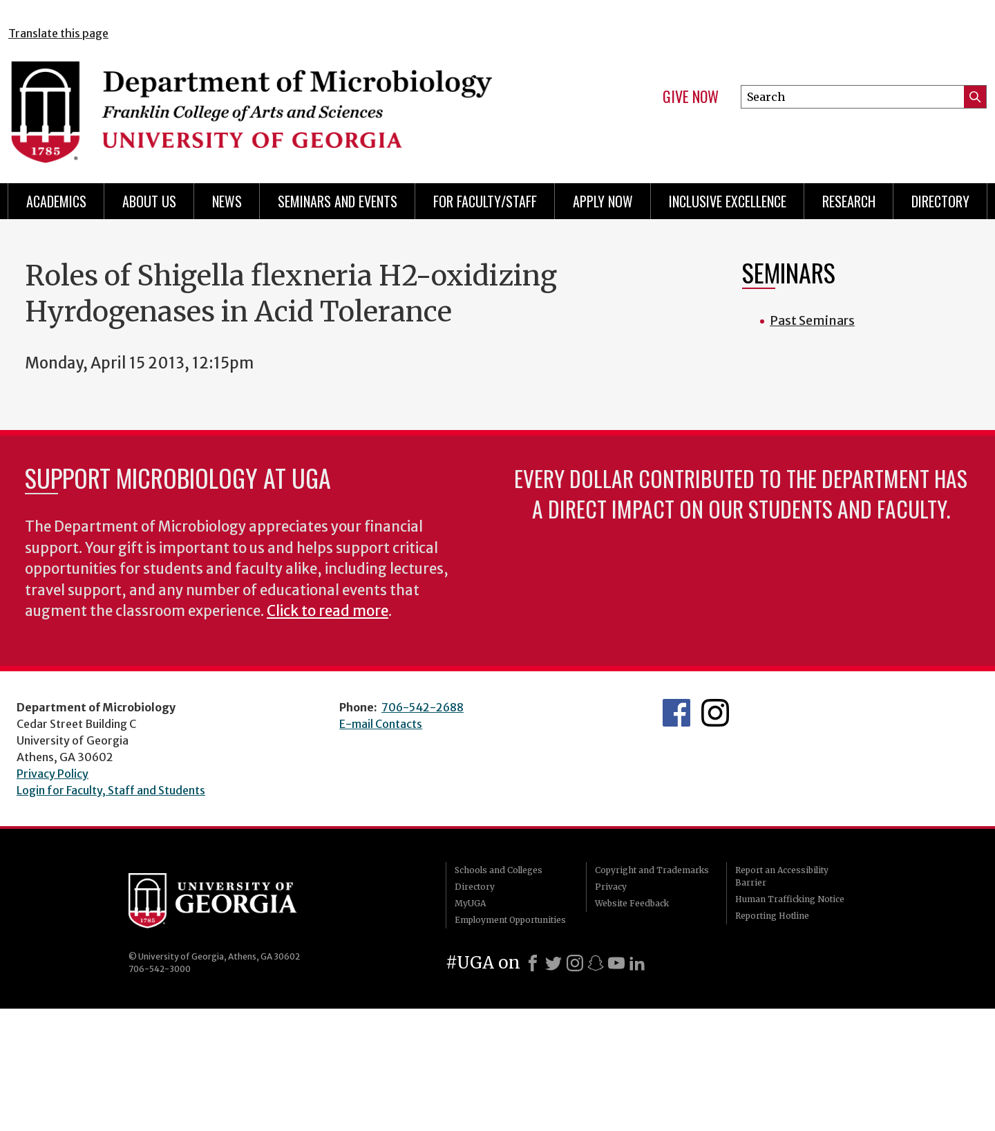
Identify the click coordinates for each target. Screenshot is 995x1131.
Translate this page (58, 33)
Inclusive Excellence (727, 201)
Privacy (611, 886)
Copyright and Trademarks (652, 870)
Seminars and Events (337, 201)
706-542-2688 (422, 707)
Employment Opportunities (510, 920)
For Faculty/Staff (485, 201)
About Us (149, 201)
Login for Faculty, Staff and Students (111, 790)
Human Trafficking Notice (789, 899)
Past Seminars (812, 320)
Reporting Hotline (772, 915)
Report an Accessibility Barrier (781, 876)
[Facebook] (532, 963)
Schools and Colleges (498, 870)
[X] (553, 963)
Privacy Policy (52, 774)
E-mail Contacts (380, 724)
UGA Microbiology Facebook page (676, 713)
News (227, 201)
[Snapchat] (595, 963)
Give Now (691, 97)
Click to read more (327, 611)
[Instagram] (575, 963)
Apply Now (603, 201)
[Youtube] (616, 963)
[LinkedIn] (637, 963)
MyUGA (470, 903)
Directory (940, 201)
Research (848, 201)
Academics (56, 201)
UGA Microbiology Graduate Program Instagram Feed (715, 713)
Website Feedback (632, 903)
